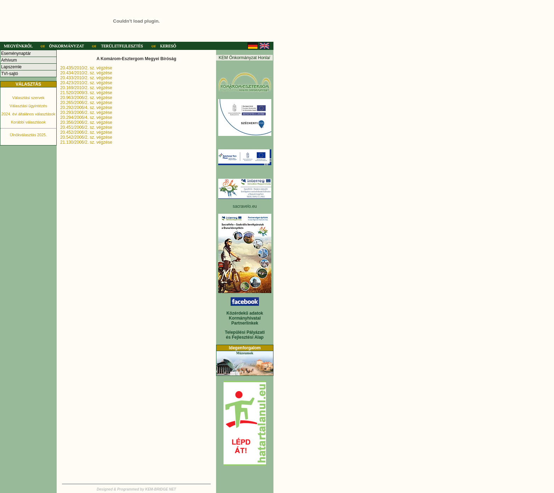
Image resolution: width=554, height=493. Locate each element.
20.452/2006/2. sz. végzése (86, 132)
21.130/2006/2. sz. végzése (86, 142)
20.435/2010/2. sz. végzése (86, 67)
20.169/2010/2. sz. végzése (86, 87)
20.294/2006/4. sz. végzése (86, 117)
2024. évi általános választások (28, 114)
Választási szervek (28, 98)
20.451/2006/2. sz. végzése (86, 127)
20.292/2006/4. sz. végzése (86, 107)
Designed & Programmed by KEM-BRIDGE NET (136, 489)
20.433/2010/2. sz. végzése (86, 77)
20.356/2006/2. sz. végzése (86, 122)
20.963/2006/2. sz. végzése (86, 97)
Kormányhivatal (245, 318)
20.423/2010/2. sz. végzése (86, 82)
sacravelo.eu (245, 206)
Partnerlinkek (244, 323)
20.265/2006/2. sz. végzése (86, 102)
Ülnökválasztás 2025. (28, 135)
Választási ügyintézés (28, 106)
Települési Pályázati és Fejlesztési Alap (245, 335)
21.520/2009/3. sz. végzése (86, 92)
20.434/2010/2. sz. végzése (86, 72)
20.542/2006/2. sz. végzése (86, 137)
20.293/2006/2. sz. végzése (86, 112)
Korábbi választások (28, 122)
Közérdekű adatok (244, 313)
